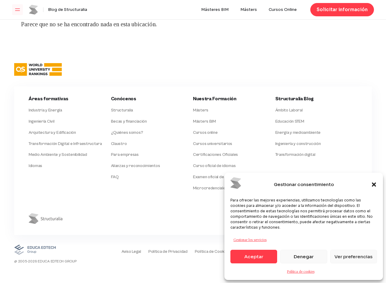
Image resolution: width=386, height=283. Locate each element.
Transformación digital (295, 154)
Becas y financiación (129, 121)
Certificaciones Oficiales (215, 154)
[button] (374, 185)
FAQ (115, 177)
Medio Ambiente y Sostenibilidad (58, 154)
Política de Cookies (212, 251)
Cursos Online (283, 9)
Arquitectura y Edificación (52, 132)
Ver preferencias (353, 256)
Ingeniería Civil (42, 121)
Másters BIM (204, 121)
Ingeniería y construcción (298, 143)
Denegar (304, 256)
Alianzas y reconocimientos (135, 165)
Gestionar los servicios (250, 240)
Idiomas (35, 165)
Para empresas (125, 154)
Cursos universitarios (212, 143)
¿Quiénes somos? (127, 132)
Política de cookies (301, 271)
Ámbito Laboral (289, 110)
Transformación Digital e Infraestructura (65, 143)
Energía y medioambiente (298, 132)
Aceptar (253, 256)
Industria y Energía (45, 110)
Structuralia (122, 110)
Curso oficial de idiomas (214, 165)
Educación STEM (289, 121)
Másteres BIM (215, 9)
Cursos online (205, 132)
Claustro (119, 143)
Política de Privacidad (168, 251)
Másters (248, 9)
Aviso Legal (131, 251)
